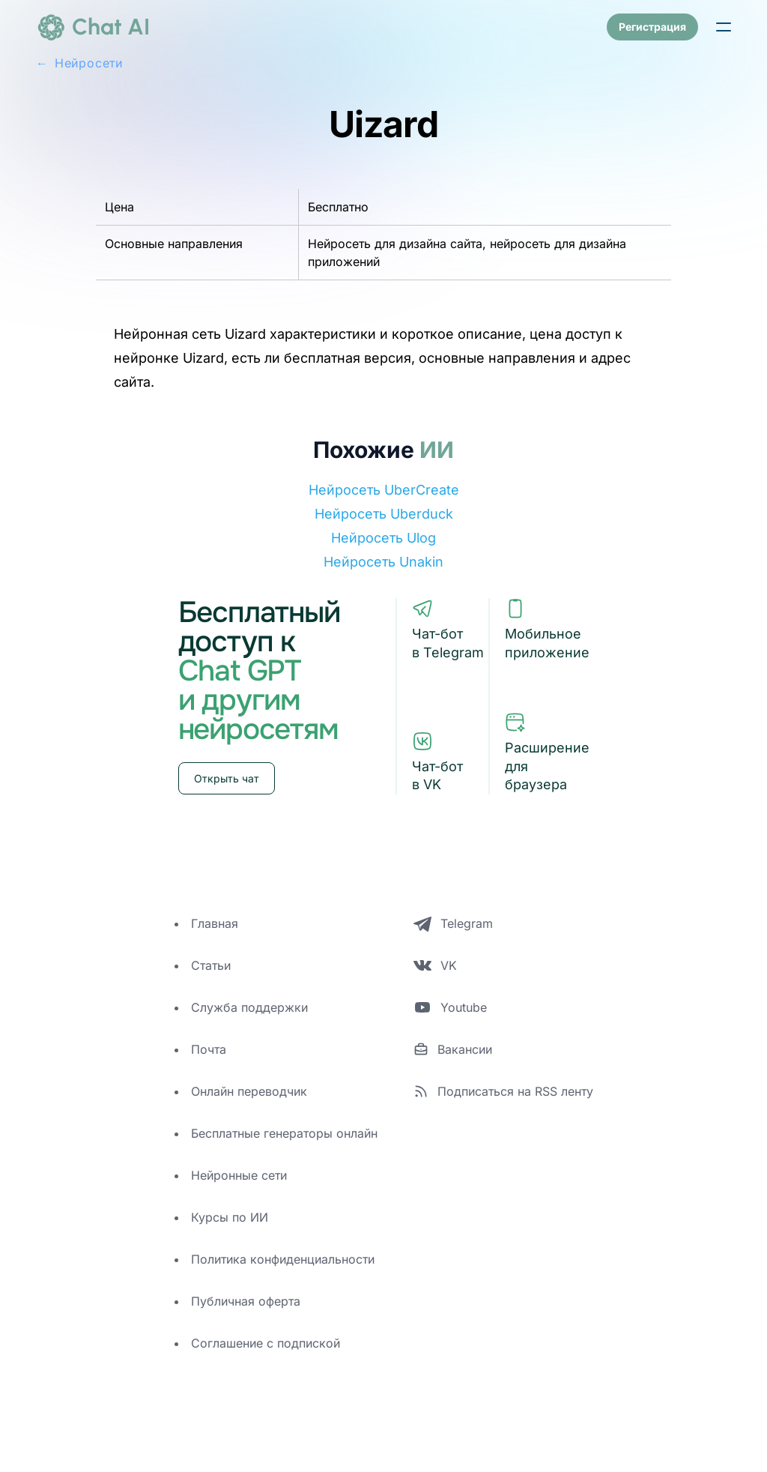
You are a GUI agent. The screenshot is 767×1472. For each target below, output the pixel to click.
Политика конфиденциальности (283, 1259)
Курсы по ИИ (229, 1217)
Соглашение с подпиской (265, 1343)
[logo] (93, 27)
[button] (723, 26)
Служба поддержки (249, 1007)
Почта (208, 1049)
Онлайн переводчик (249, 1091)
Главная (214, 923)
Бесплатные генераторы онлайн (284, 1133)
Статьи (211, 965)
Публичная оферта (245, 1301)
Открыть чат (226, 778)
